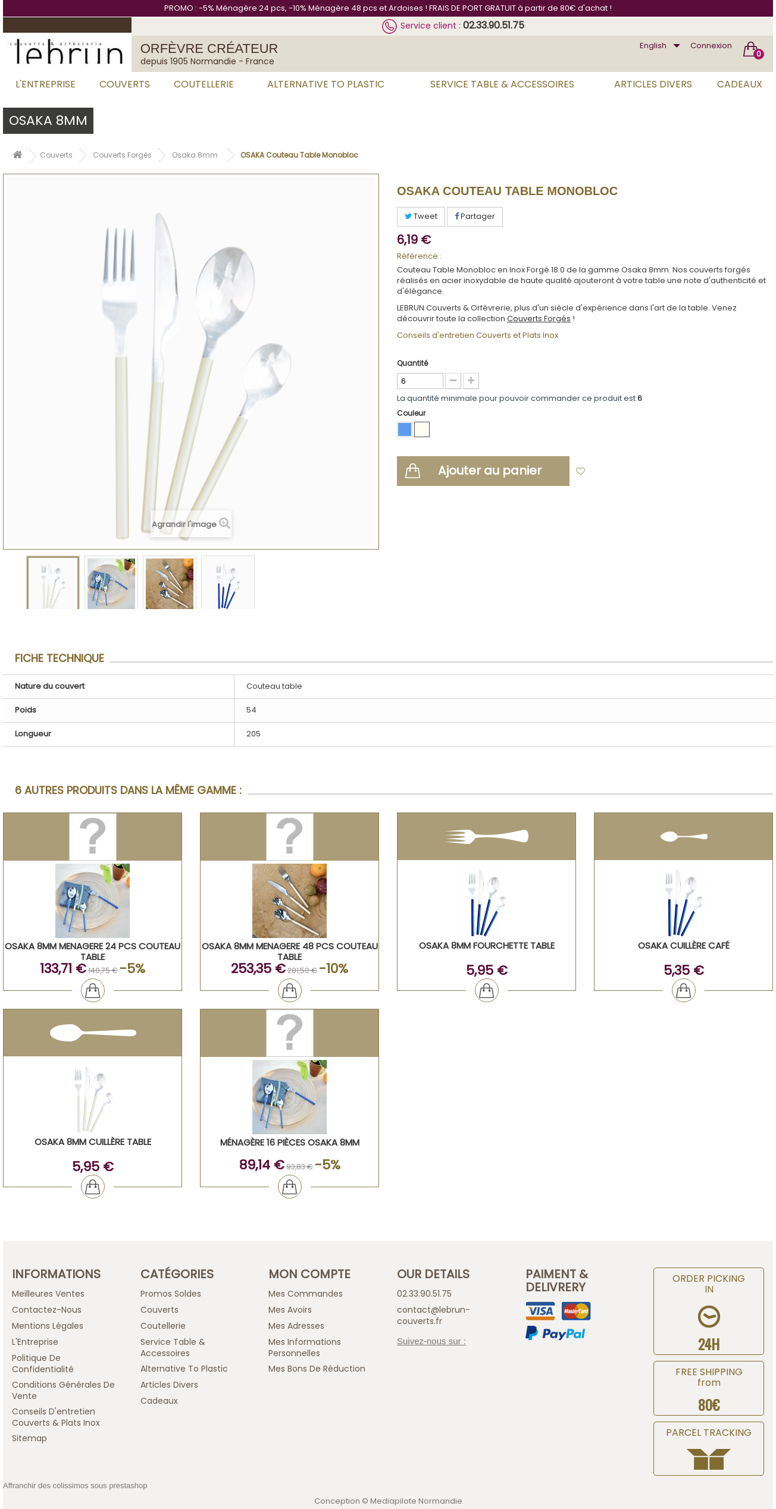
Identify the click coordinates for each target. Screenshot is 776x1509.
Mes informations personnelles (304, 1347)
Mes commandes (305, 1294)
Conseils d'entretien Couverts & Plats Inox (56, 1417)
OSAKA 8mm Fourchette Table (487, 945)
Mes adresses (296, 1326)
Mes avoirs (290, 1310)
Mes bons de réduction (316, 1369)
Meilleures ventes (48, 1294)
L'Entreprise (45, 84)
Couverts (124, 84)
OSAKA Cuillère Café (684, 945)
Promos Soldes (170, 1294)
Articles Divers (653, 84)
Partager (475, 216)
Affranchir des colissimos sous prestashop (75, 1485)
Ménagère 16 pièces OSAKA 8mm (289, 1142)
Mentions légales (47, 1326)
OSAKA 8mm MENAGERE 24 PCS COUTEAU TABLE (92, 951)
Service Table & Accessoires (502, 84)
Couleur (412, 413)
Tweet (421, 216)
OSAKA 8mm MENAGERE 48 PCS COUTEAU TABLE (290, 951)
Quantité (412, 363)
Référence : (419, 256)
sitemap (29, 1438)
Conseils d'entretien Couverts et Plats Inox (477, 335)
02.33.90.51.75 (493, 25)
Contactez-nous (47, 1310)
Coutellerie (204, 84)
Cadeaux (739, 84)
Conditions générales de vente (63, 1390)
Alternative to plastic (325, 84)
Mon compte (309, 1274)
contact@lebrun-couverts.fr (433, 1315)
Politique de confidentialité (43, 1363)
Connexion (711, 45)
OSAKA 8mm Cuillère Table (93, 1141)
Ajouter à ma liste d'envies (644, 472)
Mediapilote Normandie (416, 1501)
